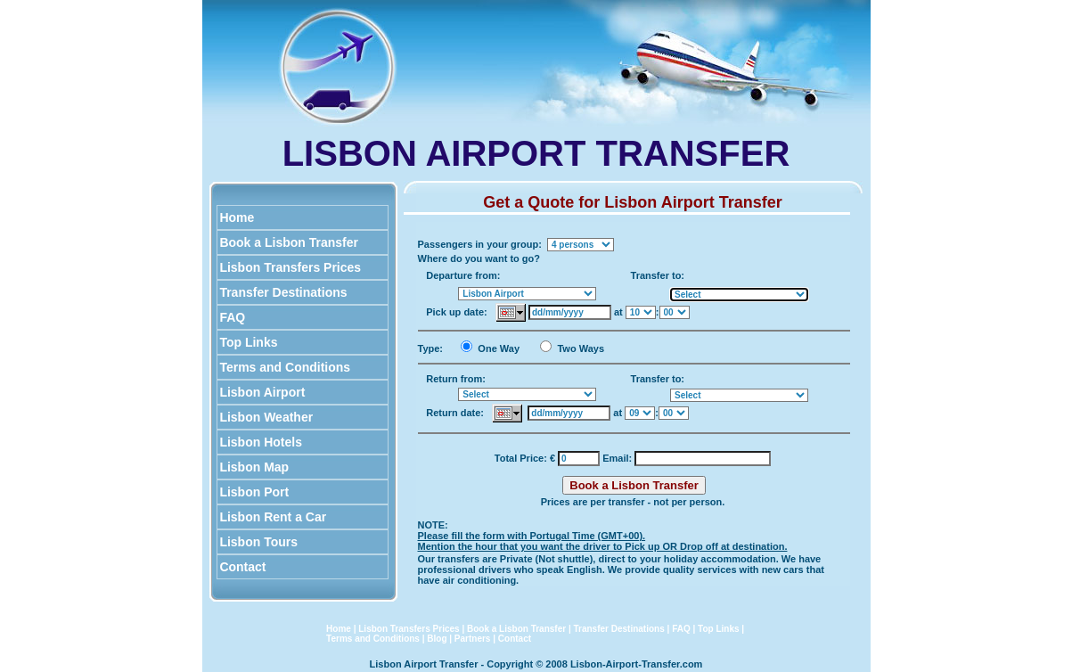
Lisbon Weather (267, 417)
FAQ (233, 317)
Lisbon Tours (259, 542)
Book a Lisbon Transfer (289, 242)
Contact (243, 567)
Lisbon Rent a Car (274, 517)
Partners (472, 638)
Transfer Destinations (284, 292)
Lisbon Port (255, 492)
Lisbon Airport (263, 392)
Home (237, 217)
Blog (436, 638)
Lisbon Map (255, 467)
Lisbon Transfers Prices (291, 267)
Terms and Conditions (286, 367)
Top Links (249, 342)
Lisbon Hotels (261, 442)
